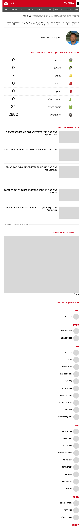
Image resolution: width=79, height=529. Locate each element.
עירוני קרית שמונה (40, 16)
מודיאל (75, 16)
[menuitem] (66, 9)
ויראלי (37, 10)
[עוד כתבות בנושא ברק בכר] (39, 224)
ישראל (75, 294)
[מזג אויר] (11, 3)
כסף (20, 10)
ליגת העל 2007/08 (59, 16)
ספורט (46, 10)
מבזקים (56, 10)
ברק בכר (24, 16)
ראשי (75, 10)
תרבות (28, 10)
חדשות (66, 10)
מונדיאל (66, 3)
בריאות (11, 10)
